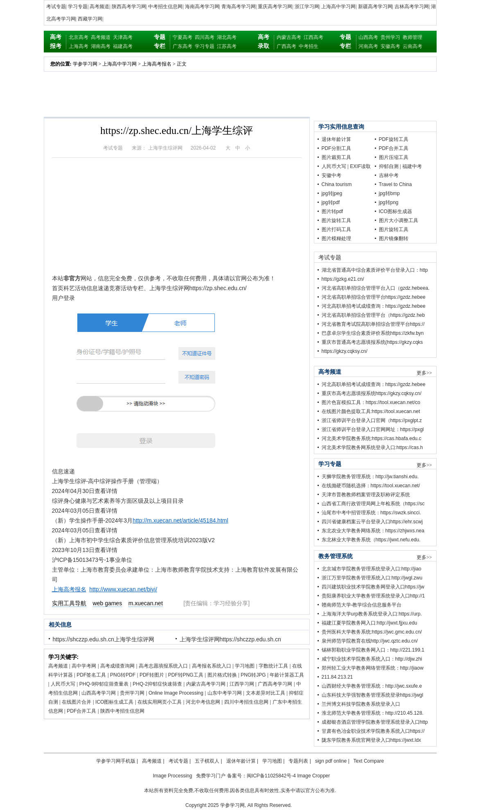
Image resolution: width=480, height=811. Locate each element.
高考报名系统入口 (211, 666)
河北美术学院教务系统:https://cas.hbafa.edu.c (371, 438)
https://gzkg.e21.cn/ (343, 279)
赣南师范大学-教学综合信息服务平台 (362, 605)
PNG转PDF (122, 675)
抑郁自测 (389, 166)
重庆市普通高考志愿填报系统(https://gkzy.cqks (372, 342)
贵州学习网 (132, 693)
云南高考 (412, 46)
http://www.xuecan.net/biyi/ (123, 589)
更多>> (424, 373)
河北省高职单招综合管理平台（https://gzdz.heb (373, 315)
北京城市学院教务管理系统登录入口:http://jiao (371, 569)
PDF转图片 (152, 675)
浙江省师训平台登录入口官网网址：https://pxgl (373, 429)
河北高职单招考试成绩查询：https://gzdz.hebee (374, 306)
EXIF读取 (360, 166)
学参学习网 (85, 64)
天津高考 (123, 37)
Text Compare (369, 761)
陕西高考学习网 (129, 6)
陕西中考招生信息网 (122, 711)
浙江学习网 (307, 6)
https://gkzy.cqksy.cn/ (344, 351)
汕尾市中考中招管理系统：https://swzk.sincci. (371, 513)
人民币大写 (63, 684)
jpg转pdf (331, 202)
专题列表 (298, 761)
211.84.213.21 (337, 677)
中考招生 (308, 46)
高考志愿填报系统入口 (163, 666)
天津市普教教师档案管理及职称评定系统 (366, 495)
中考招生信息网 (165, 6)
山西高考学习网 (98, 693)
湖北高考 (227, 37)
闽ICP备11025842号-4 (271, 776)
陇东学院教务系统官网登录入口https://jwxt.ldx (371, 740)
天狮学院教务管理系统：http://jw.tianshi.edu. (370, 476)
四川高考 (204, 37)
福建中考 (412, 166)
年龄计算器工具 (287, 675)
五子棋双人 (207, 761)
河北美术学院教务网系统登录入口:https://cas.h (372, 447)
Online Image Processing (176, 693)
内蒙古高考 (289, 37)
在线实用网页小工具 (159, 702)
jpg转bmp (389, 193)
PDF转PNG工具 (185, 675)
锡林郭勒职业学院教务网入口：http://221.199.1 (373, 650)
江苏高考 (227, 46)
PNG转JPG (253, 675)
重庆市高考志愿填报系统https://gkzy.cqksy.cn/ (371, 393)
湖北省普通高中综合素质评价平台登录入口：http (375, 270)
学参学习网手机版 (115, 761)
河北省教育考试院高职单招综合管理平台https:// (373, 324)
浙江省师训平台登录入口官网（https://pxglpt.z (372, 420)
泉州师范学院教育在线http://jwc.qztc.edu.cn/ (370, 641)
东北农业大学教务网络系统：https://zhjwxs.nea (373, 531)
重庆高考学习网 (275, 6)
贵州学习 (390, 37)
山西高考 (368, 37)
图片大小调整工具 (398, 220)
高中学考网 (84, 666)
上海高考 (78, 46)
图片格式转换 (222, 675)
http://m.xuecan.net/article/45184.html (180, 520)
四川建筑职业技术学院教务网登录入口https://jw (373, 587)
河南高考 (368, 46)
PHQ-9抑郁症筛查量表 (104, 684)
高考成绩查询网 (117, 666)
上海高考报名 (156, 64)
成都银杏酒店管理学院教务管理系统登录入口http (375, 722)
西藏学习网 (90, 19)
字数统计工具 (273, 666)
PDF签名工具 (91, 675)
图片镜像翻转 (393, 238)
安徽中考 (331, 175)
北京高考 (78, 37)
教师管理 (412, 37)
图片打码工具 (336, 229)
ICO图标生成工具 (114, 702)
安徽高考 (390, 46)
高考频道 (99, 6)
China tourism (337, 184)
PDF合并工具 (81, 711)
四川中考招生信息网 (246, 702)
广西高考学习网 (275, 684)
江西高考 (313, 37)
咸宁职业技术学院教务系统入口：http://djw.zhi (372, 659)
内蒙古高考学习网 (205, 684)
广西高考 (286, 46)
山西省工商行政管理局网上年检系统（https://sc (373, 504)
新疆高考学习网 (375, 6)
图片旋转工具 (336, 220)
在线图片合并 (76, 702)
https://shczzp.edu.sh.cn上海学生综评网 (103, 639)
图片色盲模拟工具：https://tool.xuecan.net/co (371, 402)
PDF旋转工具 (393, 139)
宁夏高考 (182, 37)
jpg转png (389, 202)
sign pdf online (331, 761)
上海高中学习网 (338, 6)
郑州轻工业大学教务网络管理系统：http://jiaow (373, 668)
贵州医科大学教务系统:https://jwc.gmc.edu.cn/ (372, 632)
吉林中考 (389, 175)
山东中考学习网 (224, 693)
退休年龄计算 (336, 139)
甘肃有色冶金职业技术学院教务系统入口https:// (373, 731)
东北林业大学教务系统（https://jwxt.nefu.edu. (371, 540)
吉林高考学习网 (411, 6)
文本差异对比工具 (265, 693)
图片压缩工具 (393, 157)
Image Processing (172, 776)
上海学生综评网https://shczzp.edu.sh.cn (230, 639)
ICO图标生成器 (395, 211)
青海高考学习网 (238, 6)
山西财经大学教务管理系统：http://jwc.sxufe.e (372, 686)
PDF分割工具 (336, 148)
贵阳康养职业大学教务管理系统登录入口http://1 (373, 596)
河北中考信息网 (203, 702)
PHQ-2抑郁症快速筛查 (157, 684)
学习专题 (78, 6)
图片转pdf (332, 211)
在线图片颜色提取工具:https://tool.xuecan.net (371, 411)
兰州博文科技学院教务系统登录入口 (361, 704)
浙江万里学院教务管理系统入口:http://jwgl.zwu (372, 578)
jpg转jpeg (332, 193)
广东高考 (182, 46)
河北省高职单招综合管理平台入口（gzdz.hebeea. (376, 288)
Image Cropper (313, 776)
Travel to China (395, 184)
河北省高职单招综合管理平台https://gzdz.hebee (374, 297)
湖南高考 (100, 46)
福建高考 (123, 46)
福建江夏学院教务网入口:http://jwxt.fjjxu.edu (369, 623)
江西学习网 (242, 684)
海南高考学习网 (202, 6)
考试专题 (56, 6)
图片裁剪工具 (336, 157)
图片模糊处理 (336, 238)
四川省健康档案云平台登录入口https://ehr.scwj (372, 522)
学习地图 (245, 666)
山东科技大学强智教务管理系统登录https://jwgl (373, 695)
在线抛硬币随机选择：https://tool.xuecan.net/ (371, 485)
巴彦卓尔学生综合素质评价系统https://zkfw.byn (373, 333)
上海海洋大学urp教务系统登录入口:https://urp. (372, 614)
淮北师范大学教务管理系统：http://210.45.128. (373, 713)
